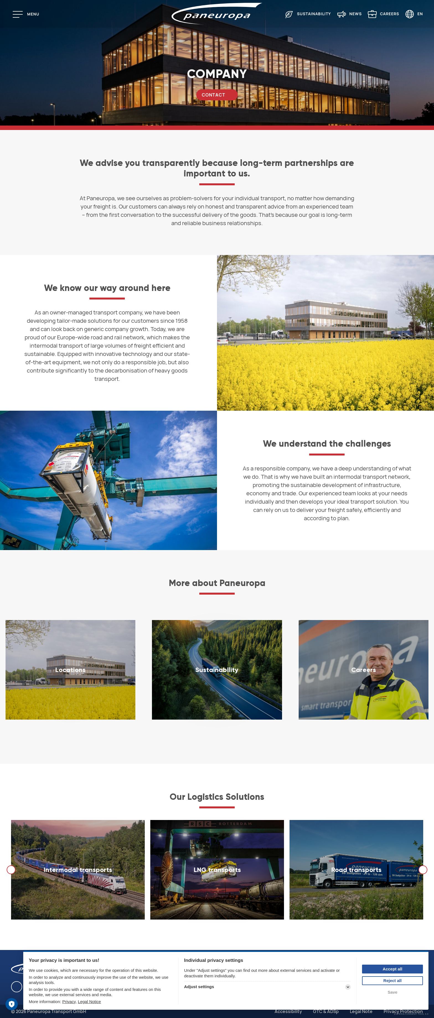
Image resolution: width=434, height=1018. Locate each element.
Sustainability (314, 13)
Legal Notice (89, 1001)
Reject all (392, 980)
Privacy (69, 1001)
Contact (213, 95)
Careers (389, 13)
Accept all (392, 969)
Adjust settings (199, 986)
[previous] (11, 869)
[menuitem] (305, 14)
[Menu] (28, 14)
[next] (422, 869)
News (355, 13)
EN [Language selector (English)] (420, 13)
